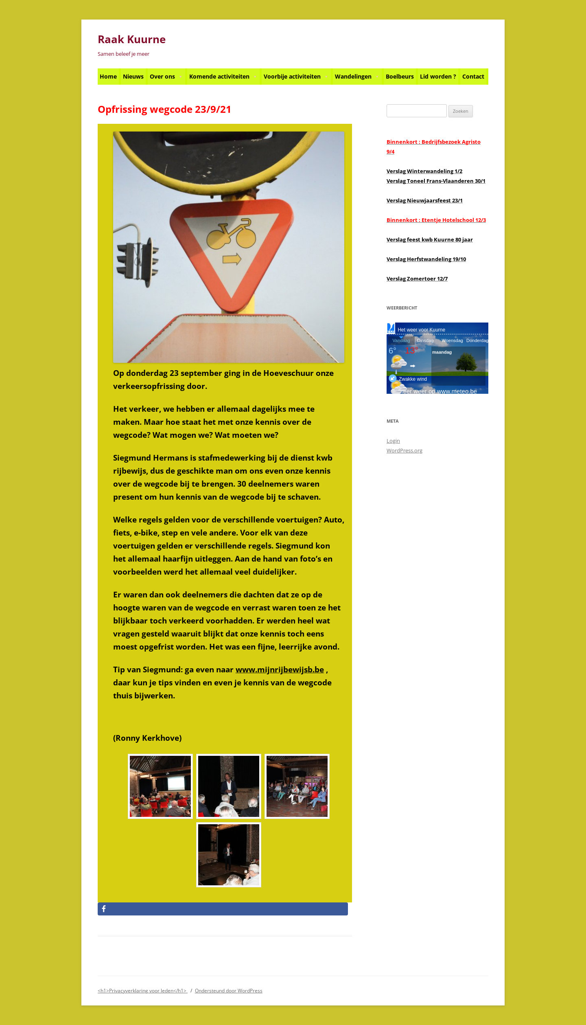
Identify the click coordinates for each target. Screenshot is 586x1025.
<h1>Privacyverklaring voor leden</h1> (143, 990)
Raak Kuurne (132, 39)
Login (393, 440)
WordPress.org (404, 450)
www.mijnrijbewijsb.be (280, 669)
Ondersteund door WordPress (228, 990)
